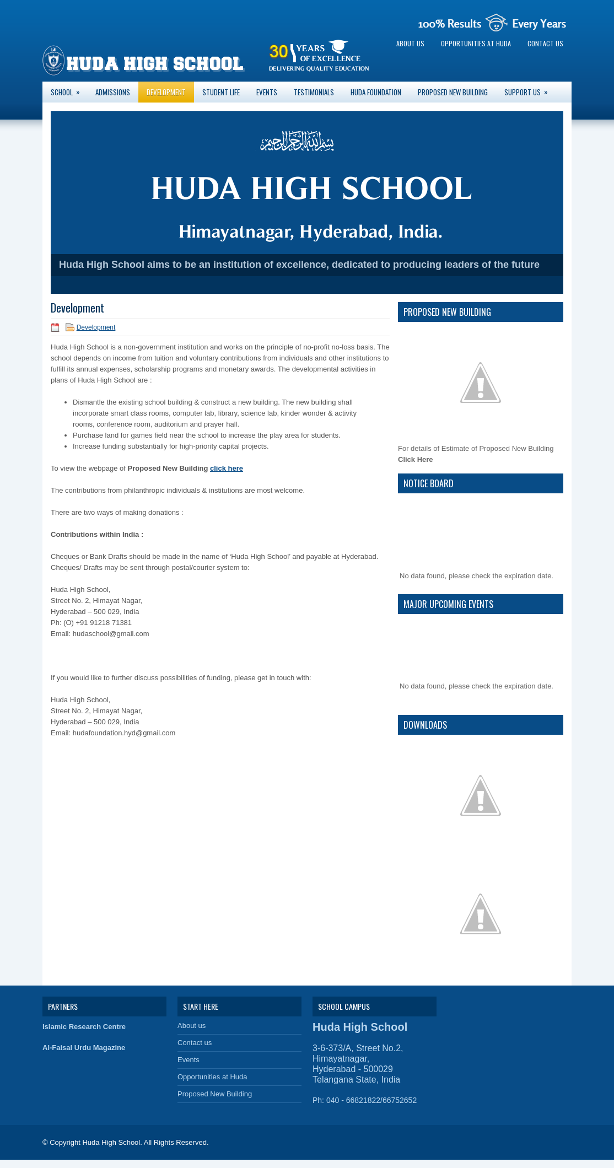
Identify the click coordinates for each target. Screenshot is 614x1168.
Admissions (112, 92)
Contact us (545, 43)
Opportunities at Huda (476, 43)
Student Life (221, 92)
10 (350, 285)
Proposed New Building (453, 92)
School (69, 90)
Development (166, 92)
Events (266, 92)
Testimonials (314, 92)
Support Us (529, 90)
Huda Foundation (376, 92)
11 (361, 285)
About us (410, 43)
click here (226, 468)
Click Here (415, 459)
